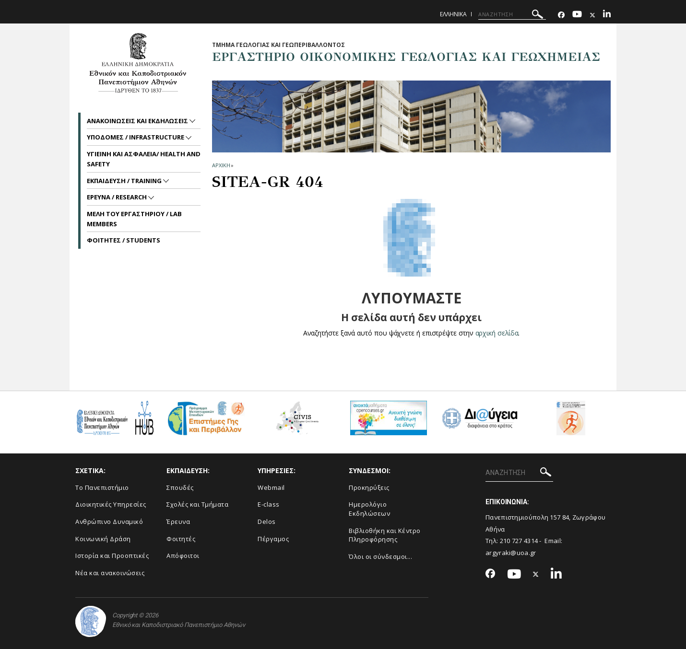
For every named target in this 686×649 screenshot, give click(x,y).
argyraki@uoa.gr (510, 552)
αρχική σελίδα (497, 332)
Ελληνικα (453, 14)
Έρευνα (178, 521)
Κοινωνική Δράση (103, 538)
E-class (269, 504)
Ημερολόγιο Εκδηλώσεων (369, 509)
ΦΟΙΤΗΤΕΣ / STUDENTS (123, 240)
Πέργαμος (273, 538)
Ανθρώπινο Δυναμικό (109, 521)
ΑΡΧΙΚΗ (221, 165)
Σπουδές (180, 487)
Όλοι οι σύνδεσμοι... (380, 556)
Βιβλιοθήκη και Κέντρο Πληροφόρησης (385, 535)
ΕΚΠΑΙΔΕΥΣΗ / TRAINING (125, 180)
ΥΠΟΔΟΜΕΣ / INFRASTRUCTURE (136, 137)
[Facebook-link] (561, 15)
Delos (267, 521)
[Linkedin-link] (607, 15)
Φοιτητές (180, 538)
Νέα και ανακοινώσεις (109, 572)
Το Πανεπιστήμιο (102, 487)
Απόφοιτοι (183, 555)
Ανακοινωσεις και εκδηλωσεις (138, 120)
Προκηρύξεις (369, 487)
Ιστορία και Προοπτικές (112, 555)
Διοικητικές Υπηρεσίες (110, 504)
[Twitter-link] (592, 15)
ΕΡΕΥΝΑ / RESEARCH (117, 197)
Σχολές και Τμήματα (197, 504)
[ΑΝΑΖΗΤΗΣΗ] (512, 14)
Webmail (271, 487)
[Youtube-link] (577, 15)
